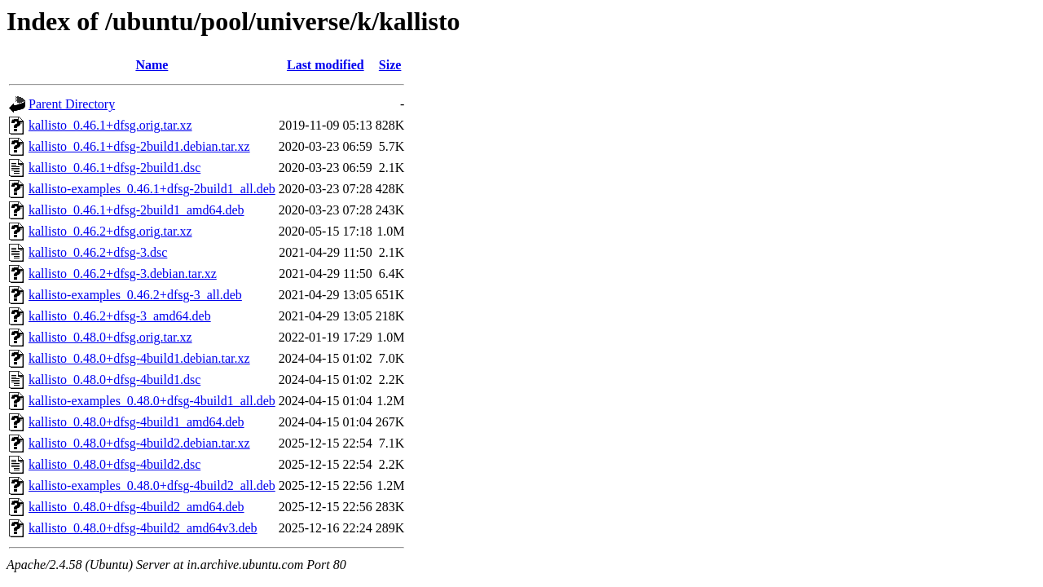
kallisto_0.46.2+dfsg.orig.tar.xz (110, 231)
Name (151, 65)
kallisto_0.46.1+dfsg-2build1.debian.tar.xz (139, 146)
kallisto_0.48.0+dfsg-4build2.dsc (114, 464)
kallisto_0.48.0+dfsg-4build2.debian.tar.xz (139, 443)
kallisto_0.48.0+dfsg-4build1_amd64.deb (136, 422)
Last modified (325, 65)
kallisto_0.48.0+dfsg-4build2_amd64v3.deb (143, 528)
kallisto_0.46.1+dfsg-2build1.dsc (114, 167)
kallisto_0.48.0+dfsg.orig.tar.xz (110, 337)
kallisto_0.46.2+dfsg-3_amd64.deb (120, 316)
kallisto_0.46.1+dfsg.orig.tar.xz (110, 125)
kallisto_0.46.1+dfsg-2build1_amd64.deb (136, 210)
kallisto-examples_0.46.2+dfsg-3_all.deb (135, 295)
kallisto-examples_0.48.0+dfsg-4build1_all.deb (152, 401)
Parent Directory (72, 104)
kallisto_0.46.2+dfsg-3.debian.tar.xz (123, 273)
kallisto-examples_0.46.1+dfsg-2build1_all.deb (152, 189)
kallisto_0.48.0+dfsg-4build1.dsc (114, 379)
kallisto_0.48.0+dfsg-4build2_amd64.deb (136, 507)
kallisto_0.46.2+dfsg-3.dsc (98, 252)
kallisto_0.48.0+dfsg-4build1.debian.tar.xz (139, 358)
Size (390, 65)
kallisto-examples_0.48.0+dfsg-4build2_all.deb (152, 485)
